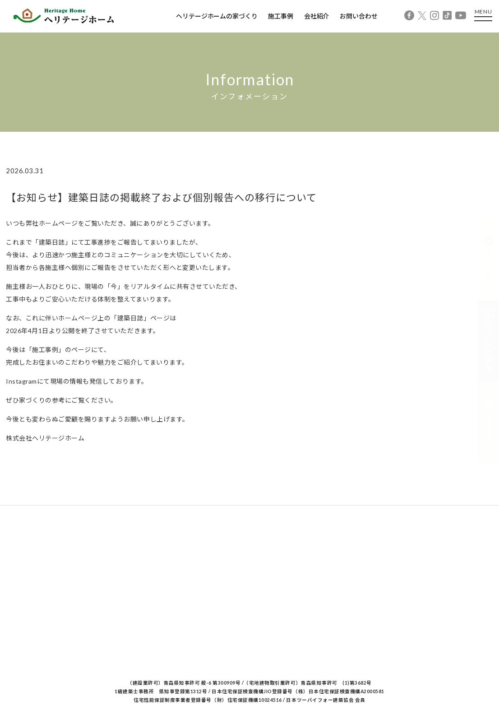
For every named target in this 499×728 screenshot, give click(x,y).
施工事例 (280, 16)
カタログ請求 (489, 341)
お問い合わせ (358, 16)
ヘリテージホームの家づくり (216, 16)
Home (14, 140)
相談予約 (488, 422)
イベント (489, 260)
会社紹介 (316, 16)
